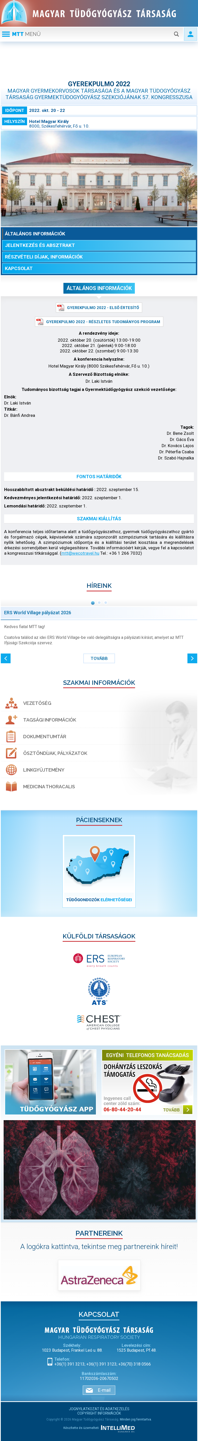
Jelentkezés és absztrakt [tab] (40, 245)
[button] (6, 658)
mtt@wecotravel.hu (80, 553)
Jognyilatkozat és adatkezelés (99, 1409)
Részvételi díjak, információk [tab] (44, 257)
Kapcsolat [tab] (19, 268)
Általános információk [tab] (35, 234)
